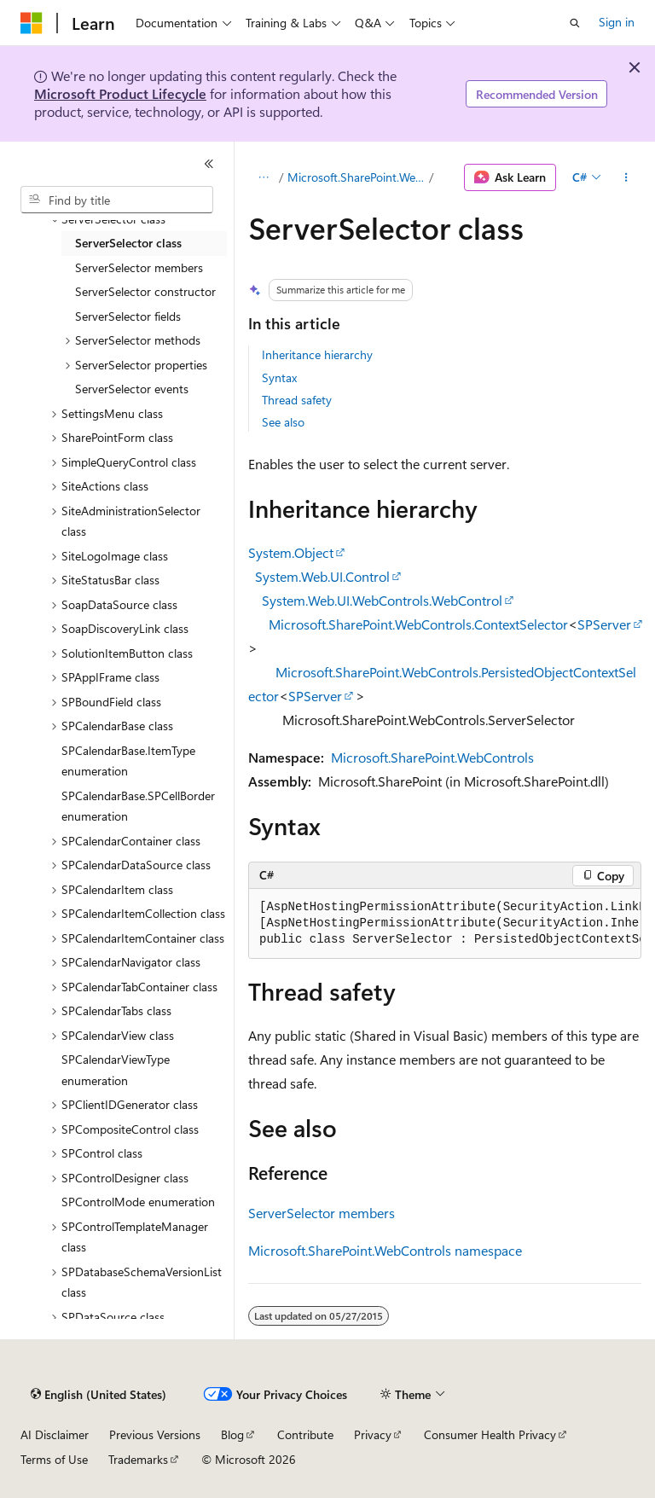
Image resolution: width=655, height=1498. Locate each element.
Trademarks (138, 1459)
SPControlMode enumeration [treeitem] (138, 1201)
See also (283, 422)
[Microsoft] (31, 23)
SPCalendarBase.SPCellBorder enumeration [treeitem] (138, 806)
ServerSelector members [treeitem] (139, 267)
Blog (232, 1434)
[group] (444, 924)
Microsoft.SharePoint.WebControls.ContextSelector (418, 624)
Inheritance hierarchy (317, 354)
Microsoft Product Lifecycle (120, 93)
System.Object (290, 552)
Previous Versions (154, 1434)
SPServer (604, 624)
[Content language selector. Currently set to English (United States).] (98, 1394)
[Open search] (575, 23)
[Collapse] (209, 163)
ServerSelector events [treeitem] (131, 388)
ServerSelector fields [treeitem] (128, 316)
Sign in (617, 22)
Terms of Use (54, 1459)
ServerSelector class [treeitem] (128, 243)
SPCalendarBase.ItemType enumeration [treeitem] (128, 761)
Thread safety (297, 400)
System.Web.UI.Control (322, 576)
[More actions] (626, 177)
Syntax (279, 377)
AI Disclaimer (54, 1434)
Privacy (372, 1434)
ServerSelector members (321, 1213)
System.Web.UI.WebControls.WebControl (382, 600)
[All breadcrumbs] (263, 177)
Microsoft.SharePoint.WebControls (356, 177)
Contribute (305, 1434)
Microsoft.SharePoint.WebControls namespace (385, 1250)
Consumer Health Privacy (490, 1434)
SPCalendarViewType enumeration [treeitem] (115, 1070)
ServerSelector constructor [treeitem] (145, 291)
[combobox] (116, 199)
